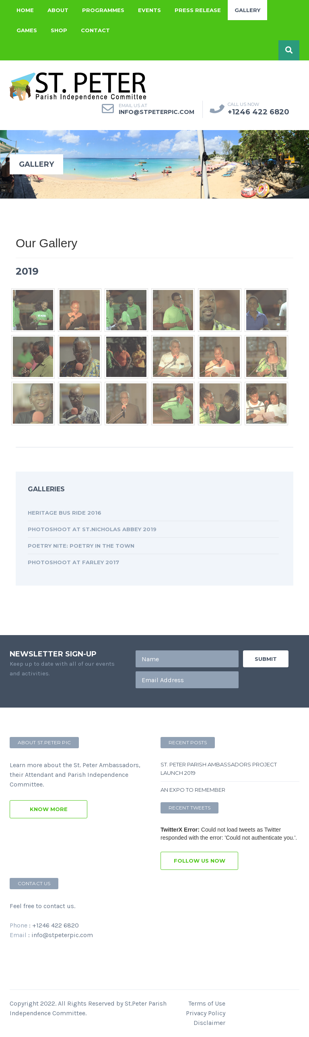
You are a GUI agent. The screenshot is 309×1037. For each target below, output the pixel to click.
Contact (95, 30)
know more (49, 809)
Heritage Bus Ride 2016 (64, 512)
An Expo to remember (193, 790)
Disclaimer (209, 1023)
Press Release (198, 10)
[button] (288, 50)
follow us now (199, 860)
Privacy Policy (205, 1013)
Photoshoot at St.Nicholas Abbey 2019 (92, 529)
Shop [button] (59, 30)
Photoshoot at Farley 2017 (73, 562)
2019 (27, 271)
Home (25, 10)
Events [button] (149, 10)
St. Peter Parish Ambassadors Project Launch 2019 (219, 768)
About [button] (57, 10)
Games (26, 30)
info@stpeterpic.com (62, 935)
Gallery (247, 10)
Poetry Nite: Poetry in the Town (81, 545)
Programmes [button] (103, 10)
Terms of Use (206, 1003)
